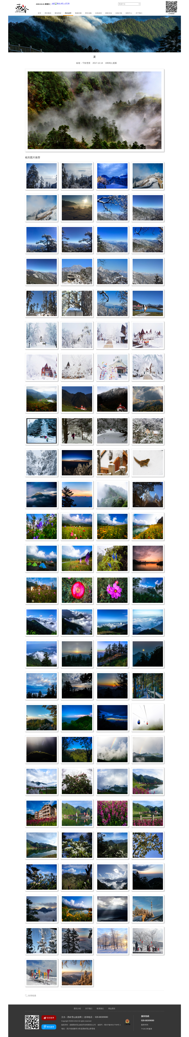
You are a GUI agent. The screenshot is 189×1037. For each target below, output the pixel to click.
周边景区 (111, 1009)
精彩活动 (108, 13)
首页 (39, 13)
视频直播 (78, 13)
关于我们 (139, 13)
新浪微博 (49, 1018)
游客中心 (129, 13)
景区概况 (48, 13)
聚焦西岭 (58, 13)
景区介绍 (77, 1009)
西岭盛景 (68, 13)
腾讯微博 (49, 1027)
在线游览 (98, 13)
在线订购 (118, 13)
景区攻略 (88, 13)
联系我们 (100, 1009)
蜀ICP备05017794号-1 (112, 1025)
